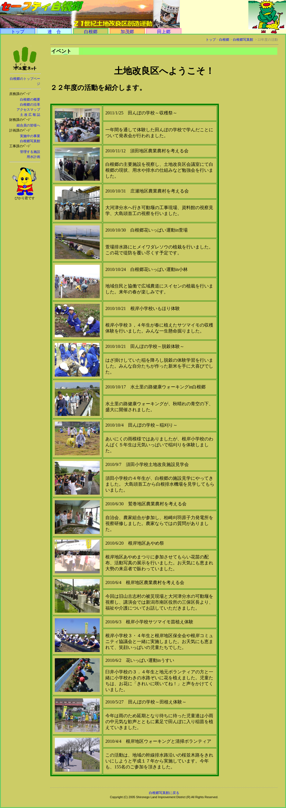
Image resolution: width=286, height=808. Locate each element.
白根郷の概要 (30, 99)
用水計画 (33, 157)
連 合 (54, 31)
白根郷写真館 (30, 141)
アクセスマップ (28, 110)
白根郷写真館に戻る (164, 793)
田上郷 (164, 31)
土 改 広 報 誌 (30, 115)
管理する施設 (30, 152)
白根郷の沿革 (30, 105)
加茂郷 (127, 31)
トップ (17, 31)
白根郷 (90, 31)
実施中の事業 (30, 136)
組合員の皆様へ (28, 125)
